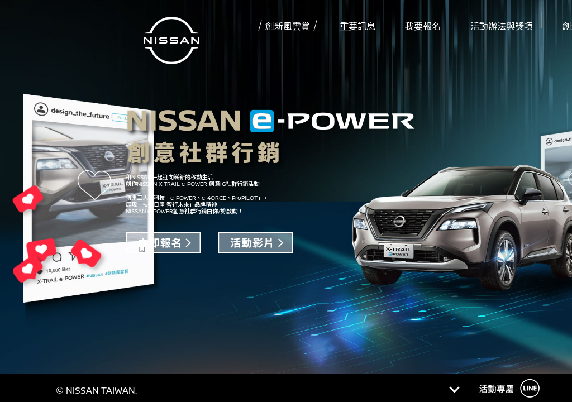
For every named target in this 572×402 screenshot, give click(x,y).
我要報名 (423, 26)
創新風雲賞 (287, 26)
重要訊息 (357, 26)
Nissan (171, 45)
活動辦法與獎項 (501, 26)
